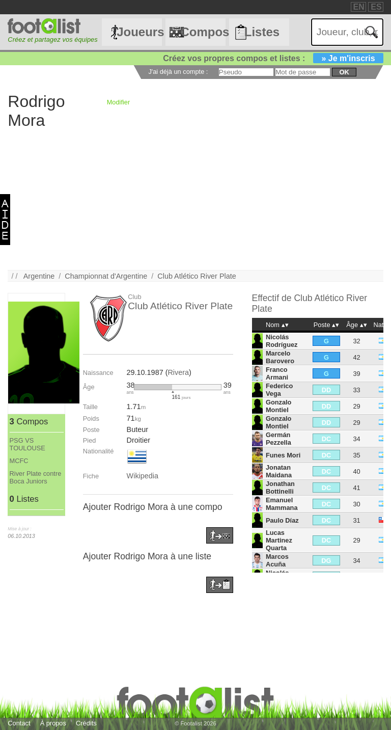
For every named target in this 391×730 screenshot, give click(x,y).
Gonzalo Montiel (278, 406)
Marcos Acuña (277, 560)
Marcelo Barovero (280, 357)
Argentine (39, 276)
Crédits (86, 723)
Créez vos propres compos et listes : (273, 58)
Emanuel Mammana (282, 503)
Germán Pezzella (278, 438)
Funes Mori (283, 455)
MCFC (19, 461)
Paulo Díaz (282, 520)
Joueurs (139, 32)
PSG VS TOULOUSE (27, 444)
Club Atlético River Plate (196, 276)
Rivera (178, 372)
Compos (202, 32)
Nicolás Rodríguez (282, 340)
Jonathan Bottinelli (280, 487)
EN (359, 7)
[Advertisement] (195, 198)
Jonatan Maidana (279, 471)
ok (344, 72)
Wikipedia (142, 476)
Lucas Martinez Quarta (279, 540)
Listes (262, 32)
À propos (53, 723)
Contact (19, 723)
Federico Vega (279, 389)
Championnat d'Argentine (106, 276)
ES (376, 7)
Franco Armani (277, 373)
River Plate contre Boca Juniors (36, 477)
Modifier (118, 102)
